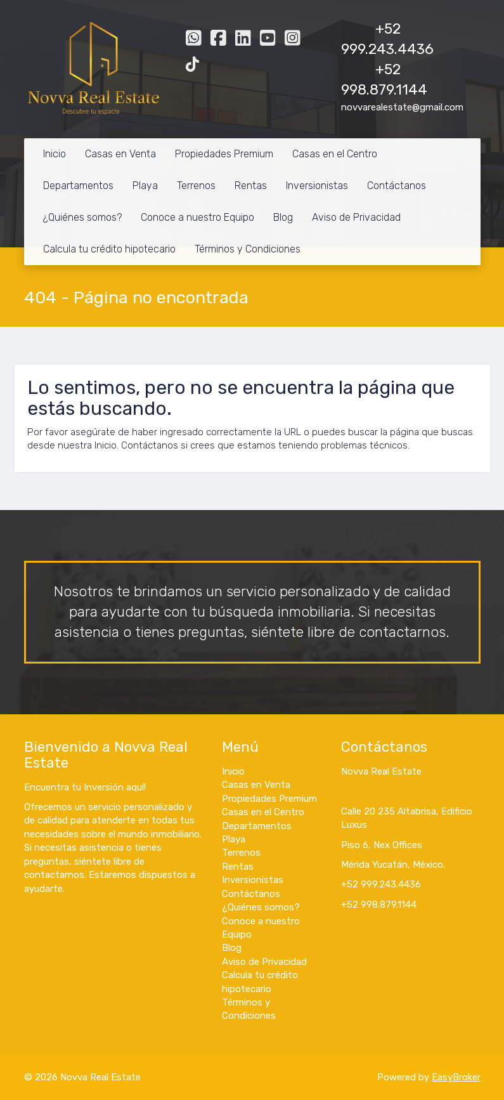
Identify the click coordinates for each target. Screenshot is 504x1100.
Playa (145, 186)
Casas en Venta (120, 154)
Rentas (251, 186)
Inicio (54, 154)
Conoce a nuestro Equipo (197, 217)
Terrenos (196, 186)
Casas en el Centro (334, 154)
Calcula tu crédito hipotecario (109, 249)
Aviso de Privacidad (356, 217)
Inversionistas (317, 186)
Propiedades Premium (224, 154)
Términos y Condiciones (247, 249)
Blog (283, 217)
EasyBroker (456, 1077)
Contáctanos (396, 186)
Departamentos (78, 186)
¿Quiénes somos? (82, 217)
